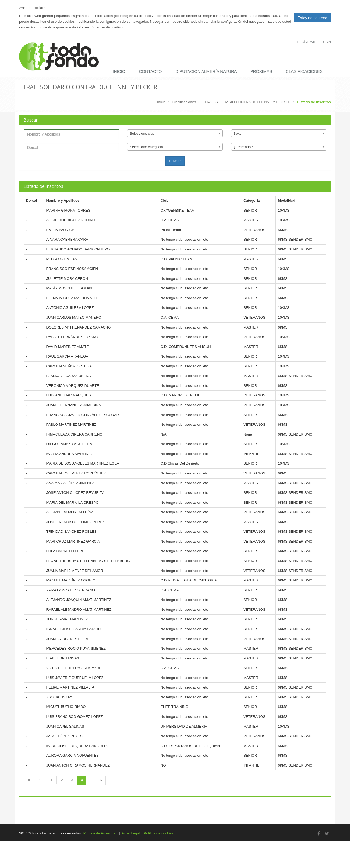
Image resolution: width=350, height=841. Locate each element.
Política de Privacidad (100, 833)
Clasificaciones (304, 71)
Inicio (119, 71)
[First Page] (29, 780)
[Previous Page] (40, 780)
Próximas (261, 71)
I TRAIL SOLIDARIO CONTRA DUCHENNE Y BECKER (247, 102)
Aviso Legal (130, 833)
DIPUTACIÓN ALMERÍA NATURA (206, 71)
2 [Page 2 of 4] (62, 780)
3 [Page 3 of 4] (72, 780)
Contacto (150, 71)
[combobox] (175, 133)
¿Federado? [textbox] (243, 147)
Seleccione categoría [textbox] (146, 147)
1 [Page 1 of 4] (51, 780)
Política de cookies (158, 833)
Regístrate (307, 42)
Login (326, 42)
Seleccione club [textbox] (142, 133)
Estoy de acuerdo (312, 18)
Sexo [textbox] (238, 133)
